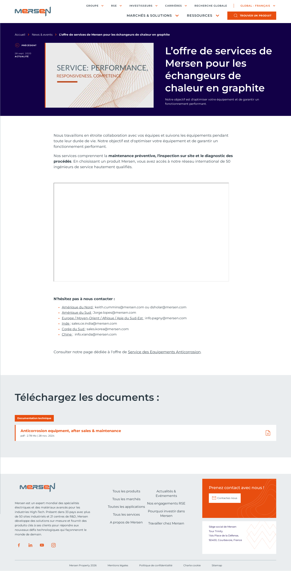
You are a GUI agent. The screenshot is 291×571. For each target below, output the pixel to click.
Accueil (20, 34)
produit (255, 15)
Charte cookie (192, 565)
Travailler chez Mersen (166, 523)
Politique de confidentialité (155, 565)
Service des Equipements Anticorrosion (164, 352)
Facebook (19, 545)
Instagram (53, 545)
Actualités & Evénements (166, 493)
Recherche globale (210, 5)
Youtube (42, 545)
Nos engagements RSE (166, 503)
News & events (42, 34)
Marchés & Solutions (149, 15)
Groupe (92, 5)
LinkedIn (30, 545)
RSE (114, 5)
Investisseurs (141, 5)
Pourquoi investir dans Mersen (166, 513)
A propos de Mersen (126, 522)
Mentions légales (118, 565)
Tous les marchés (126, 499)
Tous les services (126, 514)
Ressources (199, 15)
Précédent (29, 45)
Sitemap (217, 565)
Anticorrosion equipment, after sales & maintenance (71, 431)
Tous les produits (126, 491)
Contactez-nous (227, 498)
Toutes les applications (126, 507)
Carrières (173, 5)
